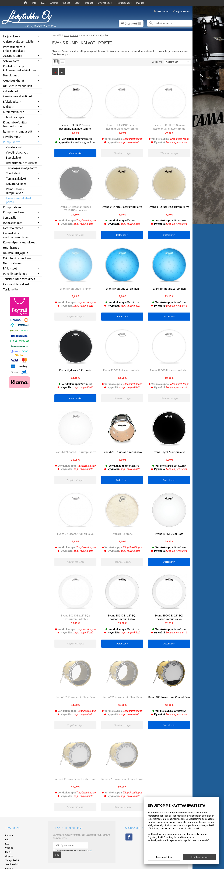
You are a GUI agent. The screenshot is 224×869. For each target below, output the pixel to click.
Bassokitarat (11, 75)
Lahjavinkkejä (11, 36)
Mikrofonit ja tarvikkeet (18, 258)
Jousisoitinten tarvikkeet (19, 279)
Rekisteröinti (163, 11)
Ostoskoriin (75, 153)
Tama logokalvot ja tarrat (21, 168)
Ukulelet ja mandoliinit (17, 86)
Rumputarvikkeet (14, 212)
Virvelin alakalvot (17, 152)
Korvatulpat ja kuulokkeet (20, 242)
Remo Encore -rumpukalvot (15, 191)
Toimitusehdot (123, 2)
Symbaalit (9, 217)
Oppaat (89, 2)
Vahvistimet (10, 91)
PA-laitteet (10, 268)
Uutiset (66, 2)
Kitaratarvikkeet (13, 112)
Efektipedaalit (12, 102)
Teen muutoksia (164, 857)
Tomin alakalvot (16, 178)
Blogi (77, 2)
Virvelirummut (12, 137)
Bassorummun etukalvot (21, 163)
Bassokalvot (13, 157)
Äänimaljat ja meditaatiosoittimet (16, 235)
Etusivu (9, 843)
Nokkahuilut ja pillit (15, 253)
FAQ (43, 2)
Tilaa (57, 862)
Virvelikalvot (14, 147)
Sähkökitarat (11, 61)
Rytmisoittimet (12, 223)
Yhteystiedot (104, 2)
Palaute (140, 2)
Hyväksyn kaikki (199, 857)
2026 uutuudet (12, 56)
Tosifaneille (10, 289)
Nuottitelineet (12, 263)
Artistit (54, 2)
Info (34, 2)
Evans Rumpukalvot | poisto (19, 200)
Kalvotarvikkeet (16, 184)
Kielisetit (9, 107)
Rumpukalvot (11, 142)
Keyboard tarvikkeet (16, 284)
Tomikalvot (13, 173)
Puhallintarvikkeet (15, 274)
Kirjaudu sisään (183, 11)
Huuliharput (11, 248)
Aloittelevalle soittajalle (18, 42)
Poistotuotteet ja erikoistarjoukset (14, 49)
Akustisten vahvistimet (17, 96)
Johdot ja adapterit (15, 117)
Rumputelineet (13, 207)
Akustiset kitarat (13, 81)
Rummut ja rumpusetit (17, 131)
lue (90, 858)
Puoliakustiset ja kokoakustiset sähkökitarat (20, 68)
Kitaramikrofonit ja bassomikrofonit (15, 124)
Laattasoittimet (13, 228)
